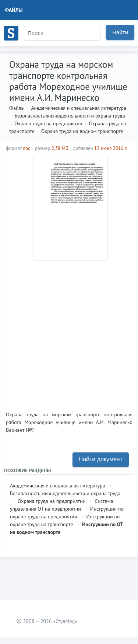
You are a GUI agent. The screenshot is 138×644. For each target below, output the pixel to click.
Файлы (14, 10)
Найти (120, 32)
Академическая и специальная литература (78, 108)
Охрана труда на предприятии (48, 123)
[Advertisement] (69, 332)
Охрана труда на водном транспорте (82, 131)
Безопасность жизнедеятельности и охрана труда (69, 115)
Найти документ (101, 459)
